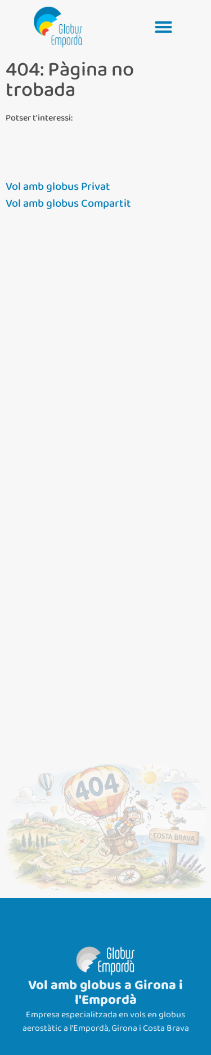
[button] (164, 27)
